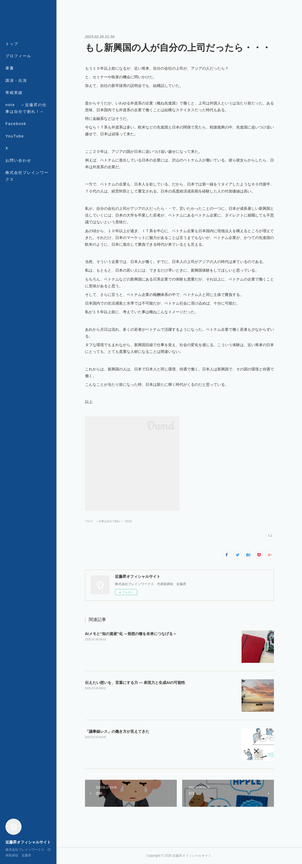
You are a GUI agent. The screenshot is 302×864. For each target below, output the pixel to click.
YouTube (14, 136)
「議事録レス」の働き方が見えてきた (117, 731)
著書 (9, 68)
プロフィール (18, 56)
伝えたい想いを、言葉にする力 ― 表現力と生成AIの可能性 (135, 682)
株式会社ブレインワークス (27, 175)
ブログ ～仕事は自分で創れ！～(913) (108, 521)
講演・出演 (16, 80)
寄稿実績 (14, 92)
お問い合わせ (18, 160)
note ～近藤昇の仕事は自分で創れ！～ (26, 108)
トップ (11, 44)
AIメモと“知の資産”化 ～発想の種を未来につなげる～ (131, 634)
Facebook (15, 124)
